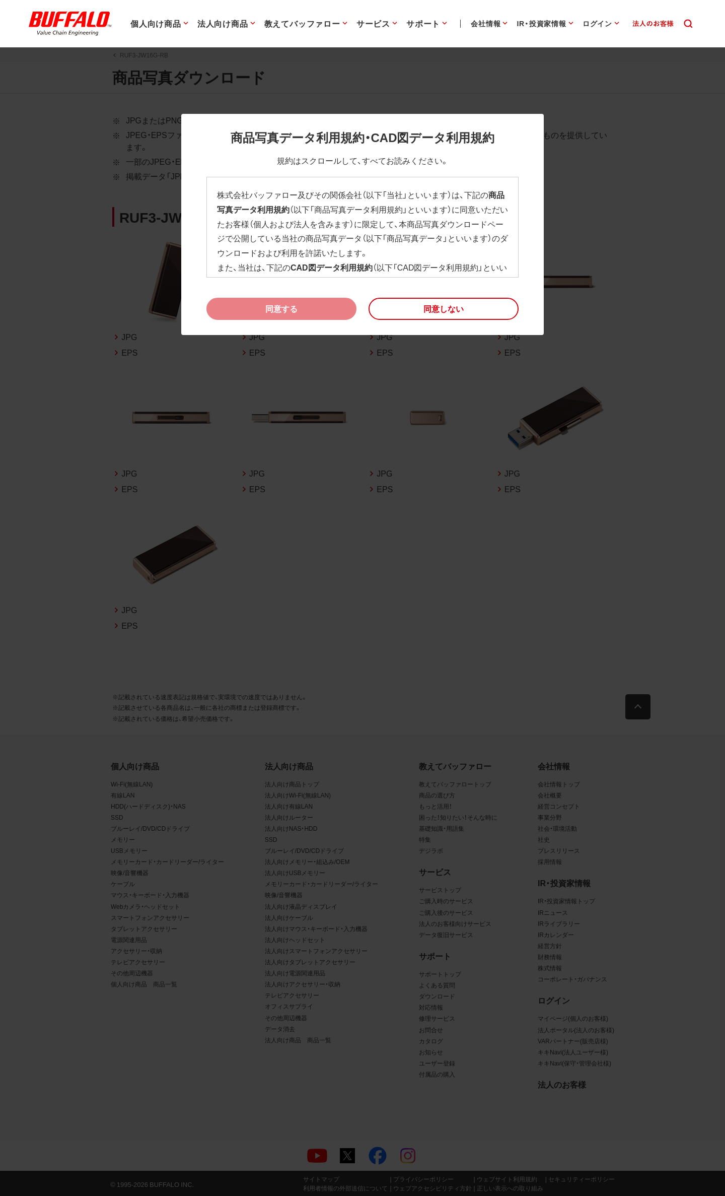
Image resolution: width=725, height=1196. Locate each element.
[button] (444, 309)
